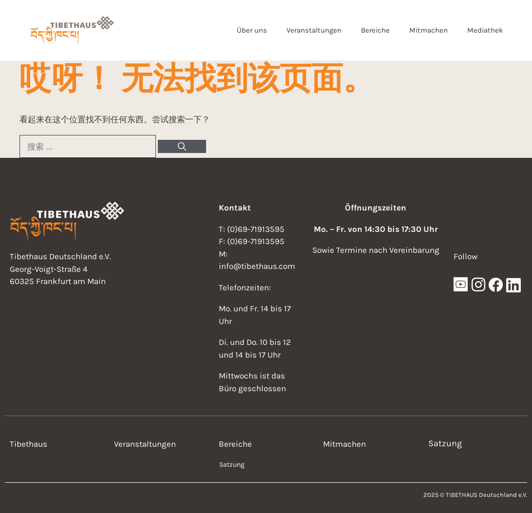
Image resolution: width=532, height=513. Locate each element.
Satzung (232, 464)
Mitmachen (428, 30)
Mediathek (485, 30)
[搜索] (182, 146)
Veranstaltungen (314, 30)
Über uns (252, 30)
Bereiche (375, 30)
